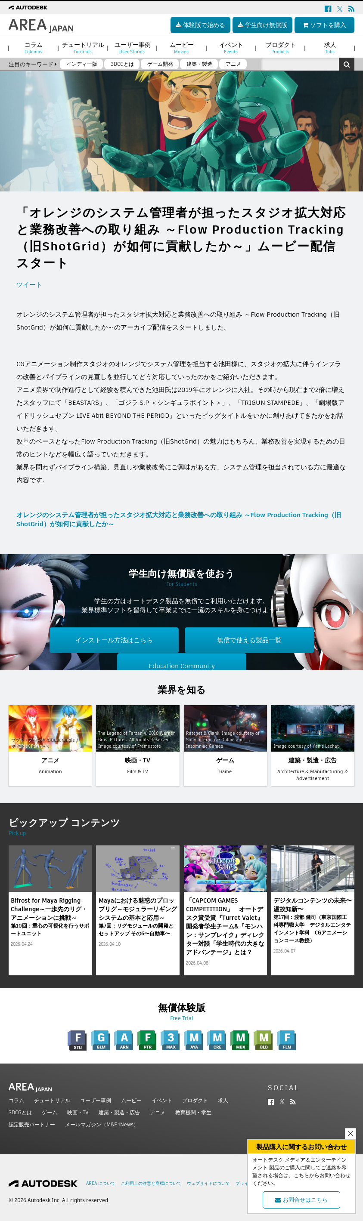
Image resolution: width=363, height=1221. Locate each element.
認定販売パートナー (32, 1124)
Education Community (182, 665)
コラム (16, 1100)
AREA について (100, 1183)
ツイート (29, 284)
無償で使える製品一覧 (249, 639)
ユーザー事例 (95, 1100)
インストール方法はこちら (114, 639)
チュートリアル (52, 1100)
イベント (162, 1100)
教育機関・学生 (193, 1112)
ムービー (131, 1100)
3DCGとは (20, 1112)
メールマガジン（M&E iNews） (102, 1124)
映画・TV (78, 1112)
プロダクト (195, 1100)
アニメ (157, 1112)
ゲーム (49, 1112)
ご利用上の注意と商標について (151, 1183)
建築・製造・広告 (119, 1112)
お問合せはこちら (301, 1200)
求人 (223, 1100)
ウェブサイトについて (208, 1183)
